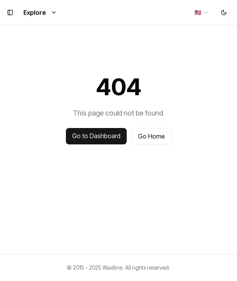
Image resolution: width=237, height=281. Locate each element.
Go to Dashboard (96, 136)
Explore (40, 12)
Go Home (151, 136)
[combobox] (202, 12)
